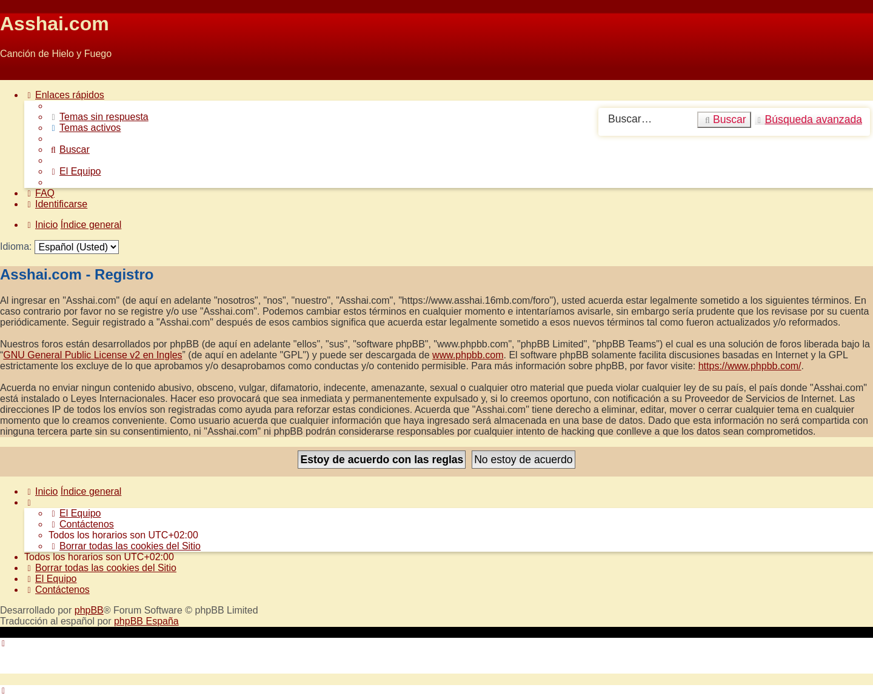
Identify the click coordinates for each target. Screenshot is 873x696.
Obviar (14, 74)
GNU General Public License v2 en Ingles (92, 355)
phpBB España (146, 621)
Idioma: (16, 246)
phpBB (89, 610)
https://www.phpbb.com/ (749, 366)
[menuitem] (98, 117)
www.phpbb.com (467, 355)
